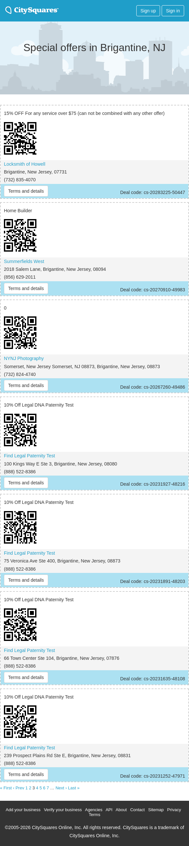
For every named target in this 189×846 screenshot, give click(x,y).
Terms (94, 814)
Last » (73, 787)
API (109, 809)
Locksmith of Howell (24, 164)
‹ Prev (18, 787)
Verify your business (63, 809)
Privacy (174, 809)
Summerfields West (24, 261)
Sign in (173, 10)
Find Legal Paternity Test (29, 455)
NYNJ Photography (24, 358)
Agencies (93, 809)
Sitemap (156, 809)
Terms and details (26, 191)
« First (6, 787)
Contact (137, 809)
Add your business (23, 809)
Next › (61, 787)
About (121, 809)
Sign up (148, 10)
